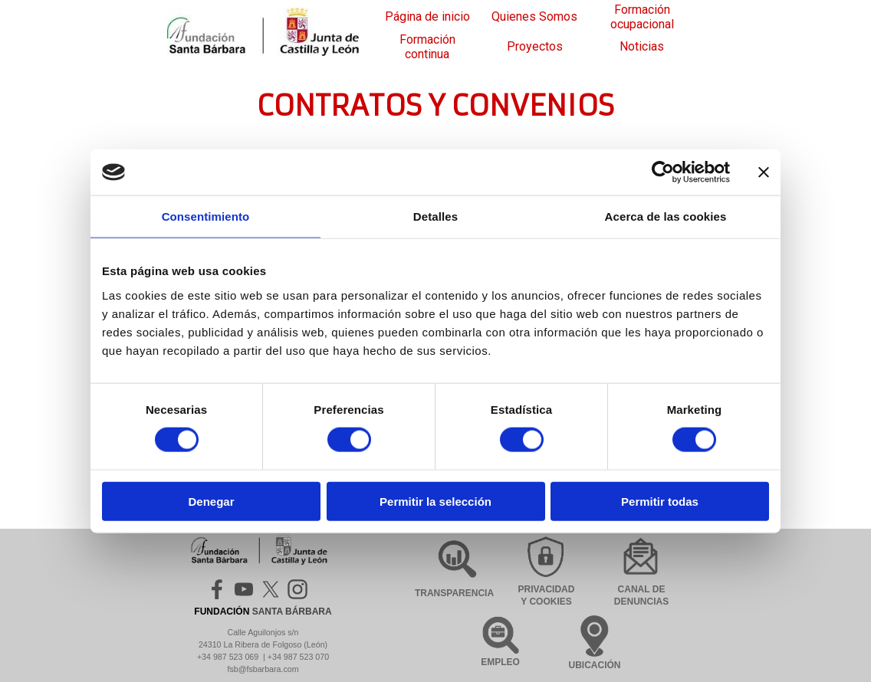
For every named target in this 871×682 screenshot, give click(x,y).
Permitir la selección (435, 500)
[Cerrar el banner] (763, 172)
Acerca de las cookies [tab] (666, 216)
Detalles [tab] (435, 216)
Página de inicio (427, 16)
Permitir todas (659, 500)
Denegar (211, 500)
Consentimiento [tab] (206, 216)
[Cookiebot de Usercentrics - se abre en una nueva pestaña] (663, 172)
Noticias (642, 46)
